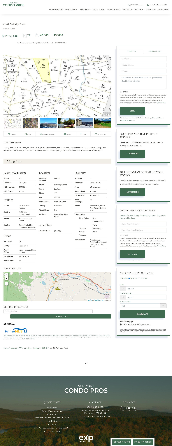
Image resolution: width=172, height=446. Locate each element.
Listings (14, 346)
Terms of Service (128, 122)
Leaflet (90, 302)
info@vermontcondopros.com (96, 415)
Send (132, 112)
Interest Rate (125, 303)
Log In (151, 5)
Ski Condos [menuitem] (85, 10)
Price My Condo (142, 442)
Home (6, 346)
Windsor (27, 346)
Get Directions (102, 313)
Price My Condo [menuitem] (53, 429)
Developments (120, 442)
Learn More (133, 155)
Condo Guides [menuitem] (98, 10)
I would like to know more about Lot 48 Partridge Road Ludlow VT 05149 (143, 83)
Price (122, 286)
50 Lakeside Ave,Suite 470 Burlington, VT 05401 (96, 410)
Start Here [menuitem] (53, 406)
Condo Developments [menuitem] (53, 409)
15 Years (142, 280)
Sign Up (163, 5)
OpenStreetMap (99, 302)
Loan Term (124, 280)
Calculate (132, 315)
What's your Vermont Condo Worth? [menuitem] (53, 426)
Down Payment (126, 295)
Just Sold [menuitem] (139, 10)
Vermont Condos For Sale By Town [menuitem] (52, 416)
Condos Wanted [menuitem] (114, 10)
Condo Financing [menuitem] (56, 10)
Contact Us (131, 53)
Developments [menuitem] (71, 10)
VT (20, 346)
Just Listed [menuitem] (127, 10)
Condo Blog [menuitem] (151, 10)
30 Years (132, 280)
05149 (44, 346)
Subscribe (132, 255)
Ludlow (36, 346)
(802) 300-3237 (133, 5)
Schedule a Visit (155, 53)
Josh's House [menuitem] (163, 10)
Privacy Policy (161, 104)
